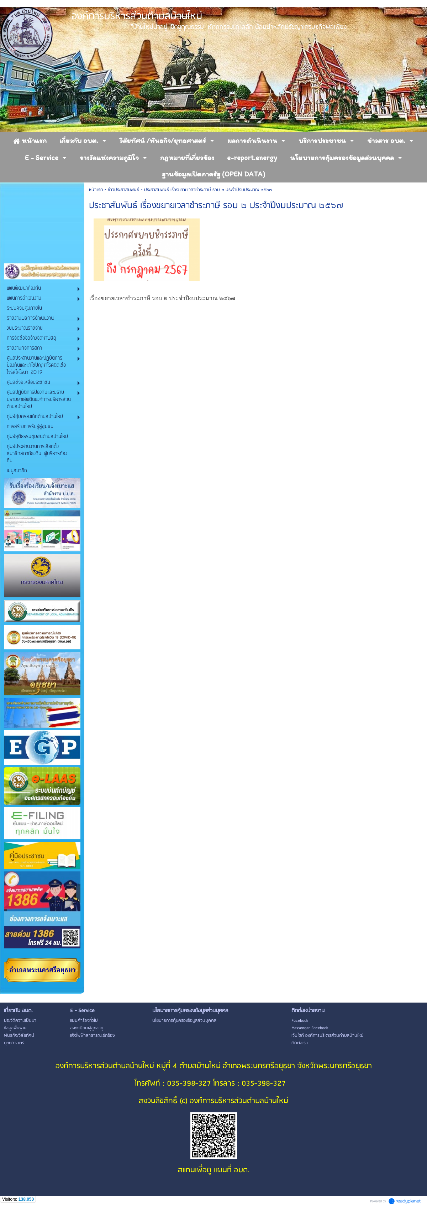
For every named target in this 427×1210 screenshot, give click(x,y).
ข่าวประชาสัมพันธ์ (123, 190)
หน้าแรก (96, 190)
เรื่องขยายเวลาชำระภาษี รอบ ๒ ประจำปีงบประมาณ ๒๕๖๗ (162, 298)
